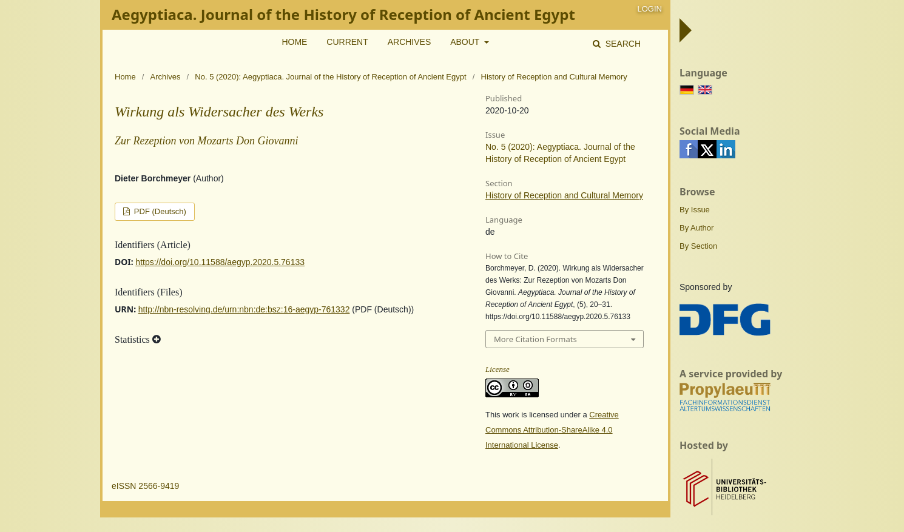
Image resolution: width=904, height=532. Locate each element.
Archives (409, 42)
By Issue (695, 209)
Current (347, 42)
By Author (696, 227)
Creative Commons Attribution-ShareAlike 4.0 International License (552, 430)
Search (622, 44)
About (466, 42)
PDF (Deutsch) (159, 211)
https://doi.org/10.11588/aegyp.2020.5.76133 (220, 262)
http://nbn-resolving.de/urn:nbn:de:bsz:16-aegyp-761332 (244, 309)
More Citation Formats (535, 339)
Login (650, 8)
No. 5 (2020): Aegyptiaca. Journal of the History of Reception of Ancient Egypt (330, 76)
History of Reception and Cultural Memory (564, 195)
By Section (698, 246)
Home (294, 42)
